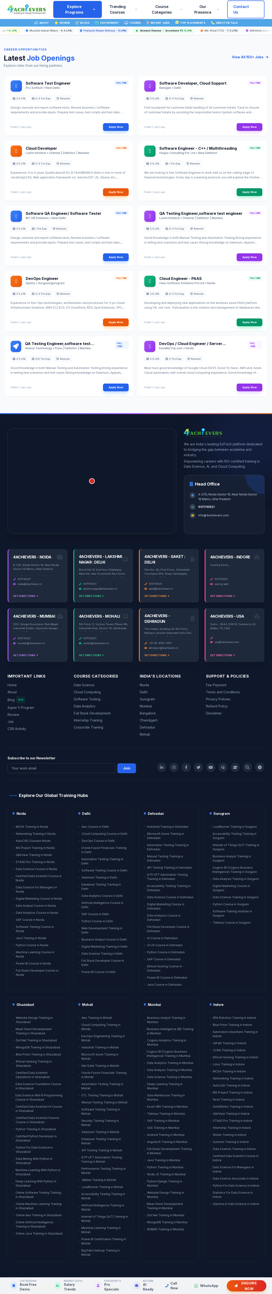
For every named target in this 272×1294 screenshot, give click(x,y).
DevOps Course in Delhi (96, 841)
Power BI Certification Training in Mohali (102, 1241)
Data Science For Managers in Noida (34, 889)
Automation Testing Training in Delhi (101, 861)
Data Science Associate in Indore (234, 1178)
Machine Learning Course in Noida (33, 954)
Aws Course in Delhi (93, 826)
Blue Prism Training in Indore (231, 1025)
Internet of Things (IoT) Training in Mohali (103, 1219)
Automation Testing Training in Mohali (101, 1086)
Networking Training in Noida (34, 833)
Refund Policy (217, 706)
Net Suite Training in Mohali (98, 1065)
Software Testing (87, 699)
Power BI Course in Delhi (96, 972)
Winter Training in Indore (228, 1135)
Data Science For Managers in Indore (232, 1169)
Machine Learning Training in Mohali (99, 1230)
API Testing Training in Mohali (100, 1150)
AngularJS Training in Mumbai (165, 1142)
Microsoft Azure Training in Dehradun (164, 836)
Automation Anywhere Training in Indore (234, 1034)
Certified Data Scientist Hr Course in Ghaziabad (37, 1109)
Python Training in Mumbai (163, 1167)
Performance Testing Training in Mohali (102, 1171)
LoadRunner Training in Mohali (100, 1187)
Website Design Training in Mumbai (164, 1195)
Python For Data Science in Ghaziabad (32, 1149)
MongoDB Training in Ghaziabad (36, 1047)
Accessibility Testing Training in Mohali (101, 1196)
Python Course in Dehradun (164, 952)
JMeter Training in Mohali (97, 1180)
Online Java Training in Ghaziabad (37, 1233)
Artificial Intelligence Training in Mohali (101, 1207)
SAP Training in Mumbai (161, 1120)
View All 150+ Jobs (250, 57)
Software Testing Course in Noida (33, 929)
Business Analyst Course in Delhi (102, 939)
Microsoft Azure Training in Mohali (98, 1056)
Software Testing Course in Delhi (102, 870)
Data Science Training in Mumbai (168, 1077)
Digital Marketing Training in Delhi (103, 946)
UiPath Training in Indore (228, 1043)
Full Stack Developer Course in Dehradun (167, 929)
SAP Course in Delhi (93, 914)
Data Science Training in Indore (233, 1149)
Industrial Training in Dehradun (166, 826)
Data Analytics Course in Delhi (100, 896)
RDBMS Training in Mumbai (164, 1229)
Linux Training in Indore (227, 1064)
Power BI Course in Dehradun (165, 977)
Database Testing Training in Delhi (99, 886)
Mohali (145, 734)
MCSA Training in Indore (228, 1071)
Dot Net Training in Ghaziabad (34, 1040)
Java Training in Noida (29, 938)
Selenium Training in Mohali (98, 1132)
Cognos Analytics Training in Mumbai (165, 1042)
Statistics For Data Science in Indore (231, 1195)
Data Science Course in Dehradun (169, 897)
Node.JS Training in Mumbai (165, 1174)
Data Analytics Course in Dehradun (162, 917)
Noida (144, 685)
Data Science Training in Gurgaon (234, 897)
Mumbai (146, 706)
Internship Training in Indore (230, 1127)
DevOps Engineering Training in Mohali (101, 1038)
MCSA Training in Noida (30, 826)
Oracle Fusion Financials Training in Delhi (102, 850)
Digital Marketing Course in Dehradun (164, 906)
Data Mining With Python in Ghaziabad (32, 1161)
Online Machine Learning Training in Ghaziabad (37, 1206)
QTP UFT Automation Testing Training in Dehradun (166, 877)
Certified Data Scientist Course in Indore (234, 1158)
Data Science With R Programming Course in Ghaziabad (37, 1097)
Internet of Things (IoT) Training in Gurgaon (234, 847)
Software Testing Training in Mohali (99, 1111)
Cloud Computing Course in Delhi (103, 833)
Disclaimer (214, 713)
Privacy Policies (218, 699)
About (12, 692)
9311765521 (206, 507)
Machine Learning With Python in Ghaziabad (36, 1172)
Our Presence (207, 9)
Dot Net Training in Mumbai (164, 1215)
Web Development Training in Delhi (100, 930)
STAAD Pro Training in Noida (33, 862)
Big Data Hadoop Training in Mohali (99, 1252)
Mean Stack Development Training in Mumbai (163, 1206)
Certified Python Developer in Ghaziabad (34, 1138)
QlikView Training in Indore (230, 1113)
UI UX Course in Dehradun (163, 945)
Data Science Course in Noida (34, 869)
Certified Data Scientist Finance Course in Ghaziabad (35, 1120)
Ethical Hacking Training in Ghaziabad (32, 1063)
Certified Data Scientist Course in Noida (37, 878)
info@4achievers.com (213, 515)
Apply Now (116, 127)
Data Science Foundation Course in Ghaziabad (36, 1086)
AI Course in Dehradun (161, 938)
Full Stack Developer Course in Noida (35, 972)
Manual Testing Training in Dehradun (163, 858)
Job (11, 722)
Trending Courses (123, 9)
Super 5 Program (21, 708)
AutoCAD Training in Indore (230, 1085)
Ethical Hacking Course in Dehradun (163, 968)
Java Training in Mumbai (162, 1160)
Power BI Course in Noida (31, 963)
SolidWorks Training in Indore (231, 1106)
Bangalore (148, 713)
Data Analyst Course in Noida (34, 905)
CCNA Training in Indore (228, 1050)
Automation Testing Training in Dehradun (166, 847)
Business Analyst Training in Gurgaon (230, 858)
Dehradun (147, 727)
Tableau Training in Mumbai (164, 1113)
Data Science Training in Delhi (100, 953)
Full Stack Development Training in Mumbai (168, 1151)
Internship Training (88, 720)
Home (12, 685)
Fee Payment (216, 685)
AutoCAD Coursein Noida (31, 841)
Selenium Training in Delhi (97, 877)
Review (13, 715)
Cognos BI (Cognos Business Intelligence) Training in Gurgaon (233, 870)
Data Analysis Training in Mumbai (168, 1070)
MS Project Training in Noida (33, 848)
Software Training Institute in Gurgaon (231, 913)
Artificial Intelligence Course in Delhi (101, 905)
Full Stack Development (92, 713)
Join (126, 768)
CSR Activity (17, 729)
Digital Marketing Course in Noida (37, 898)
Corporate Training (88, 727)
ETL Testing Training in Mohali (100, 1095)
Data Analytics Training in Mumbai (168, 1063)
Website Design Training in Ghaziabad (32, 1020)
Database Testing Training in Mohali (99, 1141)
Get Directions (25, 596)
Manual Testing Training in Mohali (103, 1102)
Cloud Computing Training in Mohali (99, 1027)
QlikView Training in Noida (32, 855)
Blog (16, 700)
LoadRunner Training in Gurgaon (233, 826)
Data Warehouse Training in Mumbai (164, 1097)
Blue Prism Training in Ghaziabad (36, 1054)
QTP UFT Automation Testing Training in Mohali (100, 1159)
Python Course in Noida (30, 945)
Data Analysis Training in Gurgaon (234, 879)
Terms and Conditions (223, 692)
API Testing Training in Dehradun (168, 867)
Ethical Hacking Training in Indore (234, 1057)
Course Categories (167, 9)
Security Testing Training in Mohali (98, 1123)
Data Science (84, 685)
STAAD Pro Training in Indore (231, 1120)
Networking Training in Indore (231, 1078)
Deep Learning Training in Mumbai (163, 1086)
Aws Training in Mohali (95, 1018)
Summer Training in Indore (229, 1142)
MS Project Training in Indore (231, 1092)
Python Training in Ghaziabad (34, 1129)
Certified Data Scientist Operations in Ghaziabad (31, 1075)
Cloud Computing (87, 692)
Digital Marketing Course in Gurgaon (230, 888)
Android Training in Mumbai (164, 1135)
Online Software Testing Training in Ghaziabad (36, 1195)
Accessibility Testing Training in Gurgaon (233, 836)
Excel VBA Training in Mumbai (166, 1106)
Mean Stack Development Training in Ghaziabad (32, 1031)
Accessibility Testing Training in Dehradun (167, 888)
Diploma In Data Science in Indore (234, 1204)
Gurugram (147, 699)
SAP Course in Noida (28, 919)
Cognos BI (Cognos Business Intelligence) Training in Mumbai (167, 1054)
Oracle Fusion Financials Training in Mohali (102, 1075)
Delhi (144, 692)
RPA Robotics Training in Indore (233, 1018)
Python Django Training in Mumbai (163, 1183)
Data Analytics (84, 706)
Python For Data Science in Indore (235, 1185)
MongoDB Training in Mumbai (166, 1222)
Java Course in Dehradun (163, 984)
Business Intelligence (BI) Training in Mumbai (169, 1031)
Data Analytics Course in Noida (35, 912)
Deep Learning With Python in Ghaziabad (34, 1183)
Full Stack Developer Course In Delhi (101, 963)
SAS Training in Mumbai (161, 1127)
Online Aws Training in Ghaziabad (37, 1215)
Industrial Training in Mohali (98, 1047)
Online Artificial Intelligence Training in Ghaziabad (32, 1224)
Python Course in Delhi (95, 921)
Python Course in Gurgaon (229, 904)
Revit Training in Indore (227, 1099)
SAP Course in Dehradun (162, 959)
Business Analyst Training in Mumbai (164, 1020)
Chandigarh (149, 720)
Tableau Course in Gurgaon (230, 922)
